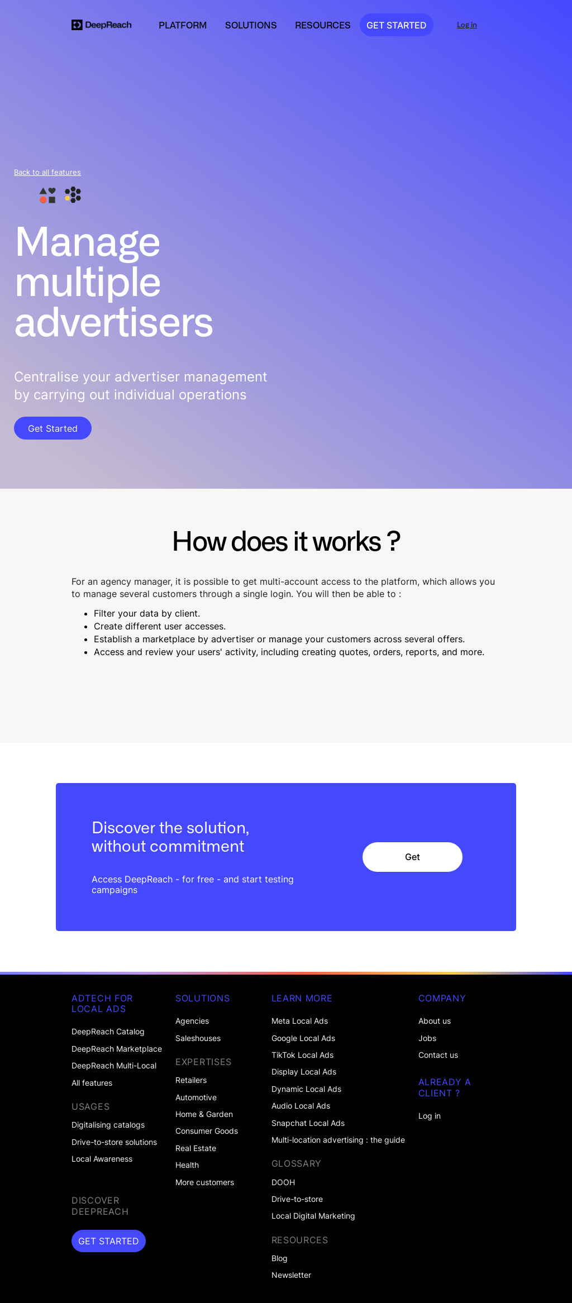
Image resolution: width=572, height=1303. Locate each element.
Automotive (196, 1097)
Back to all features (47, 172)
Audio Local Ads (300, 1106)
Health (187, 1165)
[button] (183, 25)
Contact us (438, 1055)
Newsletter (291, 1275)
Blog (279, 1258)
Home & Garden (204, 1114)
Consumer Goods (206, 1131)
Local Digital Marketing (313, 1216)
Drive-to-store (297, 1199)
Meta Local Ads (299, 1021)
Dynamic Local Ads (306, 1089)
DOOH (283, 1182)
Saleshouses (198, 1038)
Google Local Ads (303, 1038)
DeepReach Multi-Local (114, 1066)
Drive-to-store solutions (114, 1142)
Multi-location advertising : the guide (338, 1140)
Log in (429, 1116)
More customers (204, 1182)
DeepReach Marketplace (117, 1049)
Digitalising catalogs (108, 1125)
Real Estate (195, 1148)
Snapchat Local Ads (308, 1123)
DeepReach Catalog (108, 1031)
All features (92, 1083)
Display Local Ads (303, 1072)
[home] (102, 25)
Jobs (427, 1038)
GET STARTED (396, 25)
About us (434, 1021)
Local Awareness (102, 1159)
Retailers (191, 1080)
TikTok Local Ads (302, 1055)
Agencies (192, 1021)
